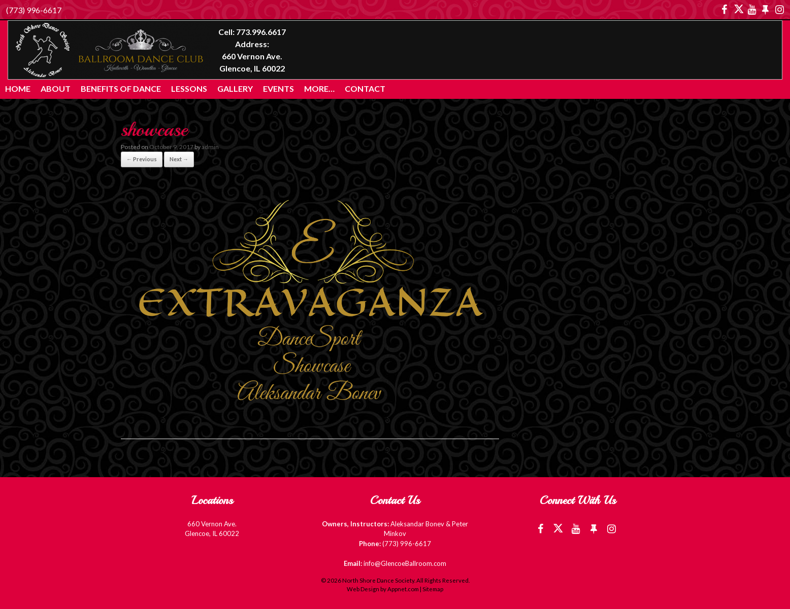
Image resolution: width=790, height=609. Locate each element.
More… (319, 88)
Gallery (235, 88)
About (56, 88)
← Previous (141, 159)
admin (210, 147)
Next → (179, 159)
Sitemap (432, 589)
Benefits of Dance (121, 88)
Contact (365, 88)
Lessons (189, 88)
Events (278, 88)
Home (17, 88)
